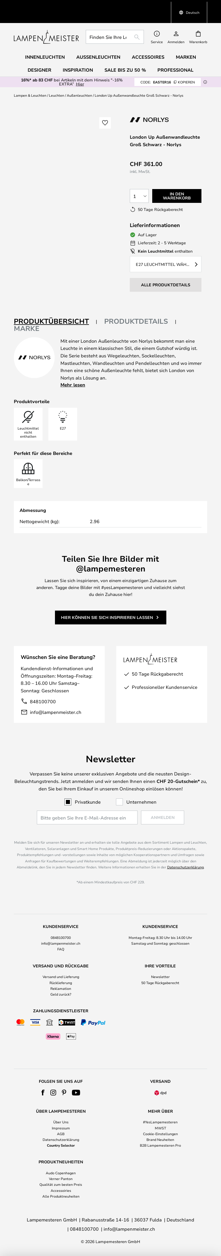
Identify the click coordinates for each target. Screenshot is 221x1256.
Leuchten (56, 82)
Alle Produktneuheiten (60, 1196)
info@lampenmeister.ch (55, 699)
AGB (60, 1133)
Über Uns (60, 1122)
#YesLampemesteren (160, 1122)
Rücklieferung (60, 982)
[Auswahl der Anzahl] (139, 183)
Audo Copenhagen (61, 1173)
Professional (175, 57)
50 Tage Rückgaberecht (160, 982)
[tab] (55, 308)
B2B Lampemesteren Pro (160, 1145)
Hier (80, 70)
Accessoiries (61, 1190)
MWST (160, 1128)
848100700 (43, 688)
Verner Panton (61, 1178)
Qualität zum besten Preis (60, 1184)
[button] (105, 109)
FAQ (60, 949)
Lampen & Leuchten (30, 82)
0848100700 (61, 937)
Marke (26, 315)
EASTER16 (167, 68)
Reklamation (60, 988)
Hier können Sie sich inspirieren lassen (107, 604)
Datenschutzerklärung (185, 867)
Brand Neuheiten (160, 1139)
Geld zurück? (60, 994)
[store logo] (46, 24)
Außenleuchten (79, 82)
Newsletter (160, 976)
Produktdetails (136, 308)
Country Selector (61, 1145)
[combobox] (115, 23)
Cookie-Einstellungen (160, 1133)
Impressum (61, 1128)
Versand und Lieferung (61, 976)
